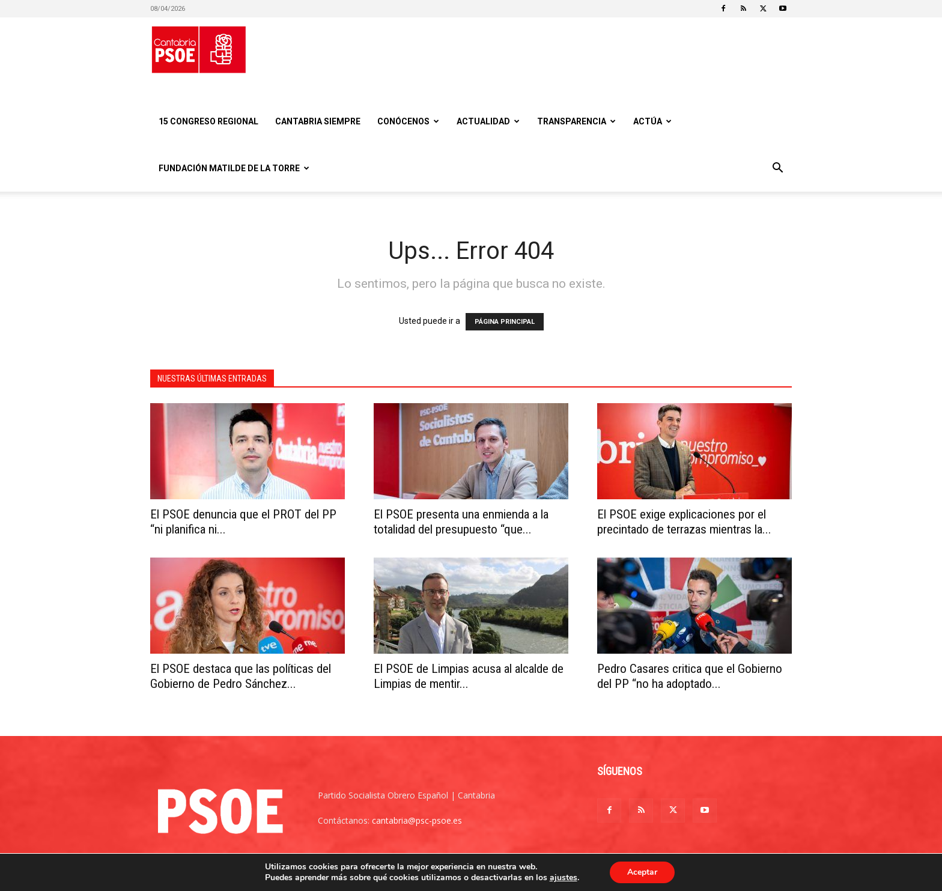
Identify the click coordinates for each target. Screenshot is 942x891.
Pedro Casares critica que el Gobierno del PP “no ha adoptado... (689, 676)
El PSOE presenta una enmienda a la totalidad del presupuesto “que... (461, 522)
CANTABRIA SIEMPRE (317, 121)
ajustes (563, 877)
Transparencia (576, 121)
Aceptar (642, 872)
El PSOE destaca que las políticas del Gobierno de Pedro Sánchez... (240, 676)
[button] (777, 169)
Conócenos (408, 121)
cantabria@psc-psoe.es (417, 820)
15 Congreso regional (208, 121)
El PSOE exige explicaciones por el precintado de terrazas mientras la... (684, 522)
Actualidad (488, 121)
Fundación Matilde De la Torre (234, 168)
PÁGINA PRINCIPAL (505, 322)
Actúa (652, 121)
